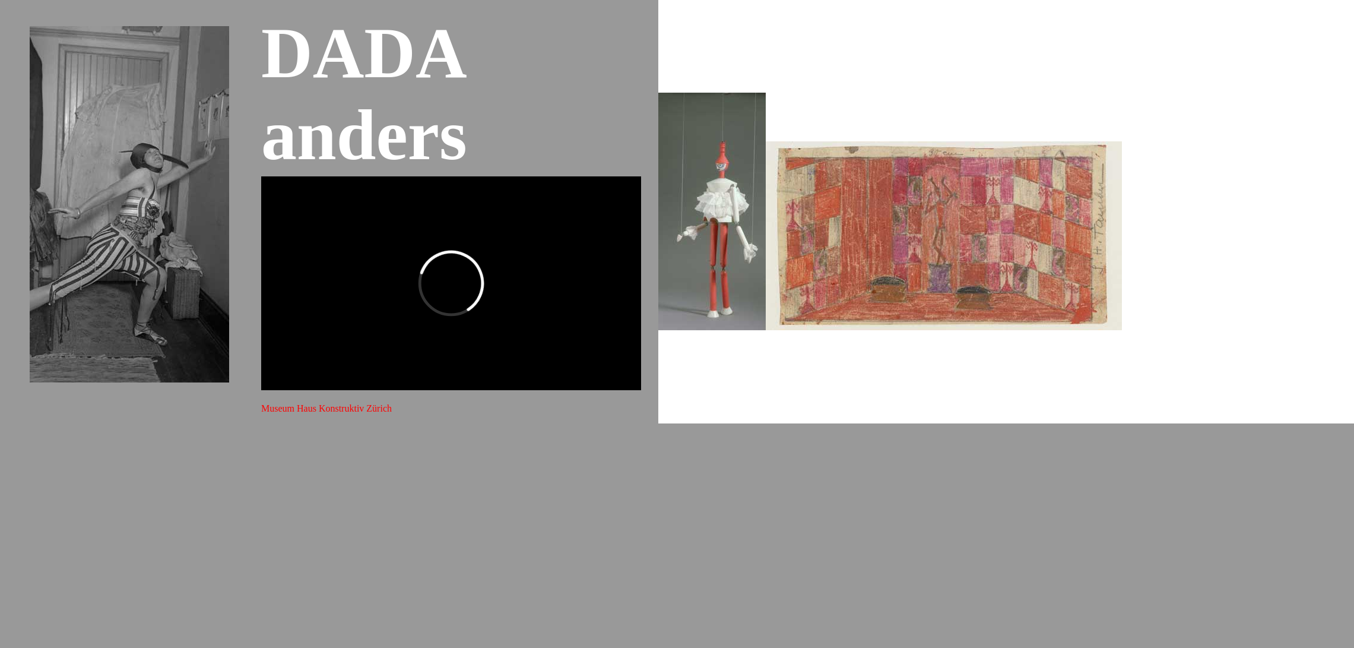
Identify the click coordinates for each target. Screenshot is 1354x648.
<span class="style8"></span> (451, 283)
